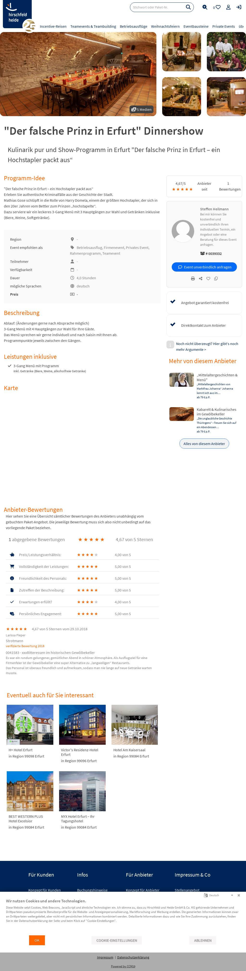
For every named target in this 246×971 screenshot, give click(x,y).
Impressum (105, 957)
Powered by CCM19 (123, 966)
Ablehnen (202, 940)
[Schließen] (238, 895)
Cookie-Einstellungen (116, 940)
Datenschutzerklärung (133, 957)
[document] (123, 916)
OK (37, 940)
